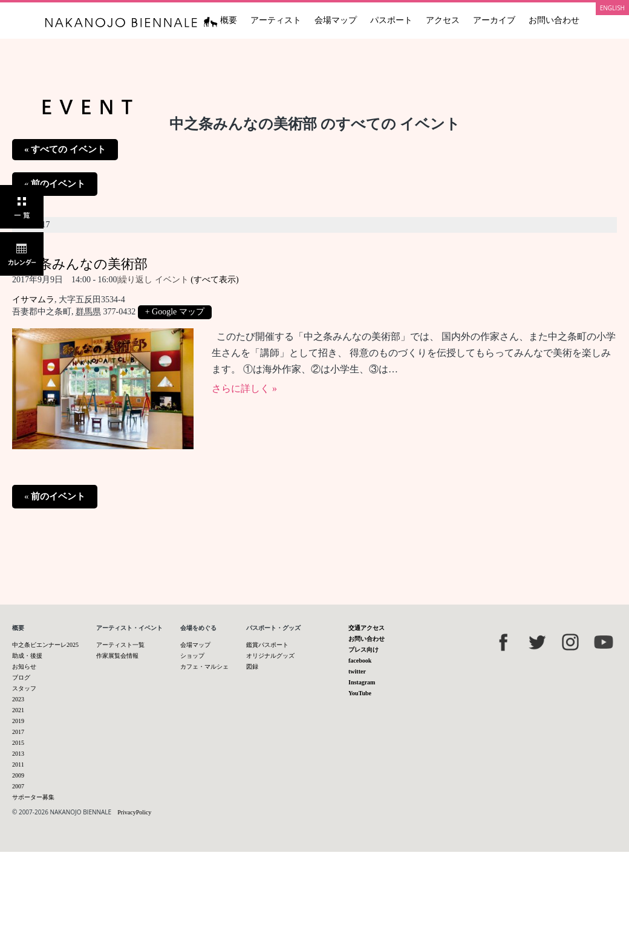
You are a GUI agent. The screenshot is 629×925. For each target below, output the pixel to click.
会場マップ (335, 20)
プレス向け (363, 649)
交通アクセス (366, 628)
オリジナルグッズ (270, 655)
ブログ (21, 677)
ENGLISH (612, 8)
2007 (18, 786)
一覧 (22, 207)
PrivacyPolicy (134, 812)
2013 (18, 753)
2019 (18, 721)
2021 (18, 710)
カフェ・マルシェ (204, 666)
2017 (18, 732)
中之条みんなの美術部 (80, 263)
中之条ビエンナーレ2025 (45, 644)
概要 (228, 20)
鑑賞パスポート (267, 644)
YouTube (359, 693)
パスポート (391, 20)
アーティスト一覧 (120, 644)
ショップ (192, 655)
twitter (357, 671)
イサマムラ (33, 299)
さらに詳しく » (244, 388)
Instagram (361, 682)
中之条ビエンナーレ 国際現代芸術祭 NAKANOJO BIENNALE (131, 22)
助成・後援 (27, 655)
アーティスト (275, 20)
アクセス (443, 20)
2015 (18, 742)
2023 (18, 699)
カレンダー (22, 254)
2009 (18, 775)
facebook (359, 660)
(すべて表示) (214, 279)
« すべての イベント (65, 149)
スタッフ (24, 688)
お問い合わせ (554, 20)
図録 (252, 666)
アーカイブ (494, 20)
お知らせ (24, 666)
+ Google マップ (174, 311)
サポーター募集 (33, 797)
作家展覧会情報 (117, 655)
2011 (18, 764)
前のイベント (54, 184)
